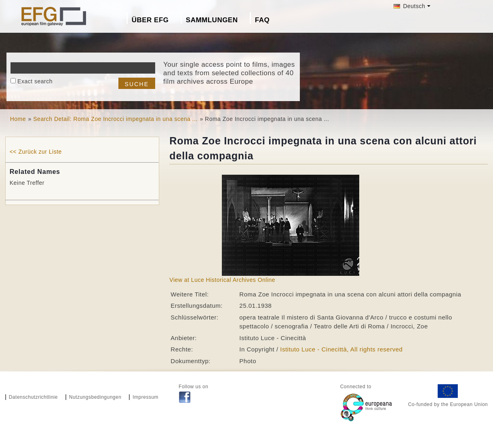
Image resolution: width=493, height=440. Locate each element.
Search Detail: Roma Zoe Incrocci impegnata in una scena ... (115, 119)
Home (18, 119)
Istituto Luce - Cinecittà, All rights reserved (341, 349)
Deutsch (409, 6)
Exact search (35, 81)
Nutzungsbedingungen (95, 397)
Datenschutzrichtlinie (33, 397)
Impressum (145, 397)
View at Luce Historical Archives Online (222, 280)
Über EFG (150, 20)
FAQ (262, 20)
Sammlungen (212, 20)
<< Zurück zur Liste (36, 151)
